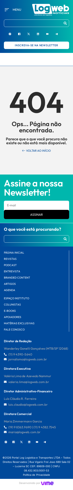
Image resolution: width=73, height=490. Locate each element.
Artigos (10, 284)
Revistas (10, 259)
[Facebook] (22, 32)
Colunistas (12, 304)
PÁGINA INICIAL (14, 252)
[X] (32, 32)
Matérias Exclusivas (19, 323)
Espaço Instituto (16, 298)
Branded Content (17, 277)
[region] (36, 459)
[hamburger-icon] (68, 59)
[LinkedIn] (41, 32)
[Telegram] (60, 32)
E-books (10, 311)
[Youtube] (50, 32)
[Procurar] (65, 23)
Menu (17, 10)
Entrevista (12, 271)
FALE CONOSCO (14, 329)
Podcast (10, 265)
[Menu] (7, 10)
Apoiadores (12, 317)
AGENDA (9, 290)
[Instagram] (13, 32)
